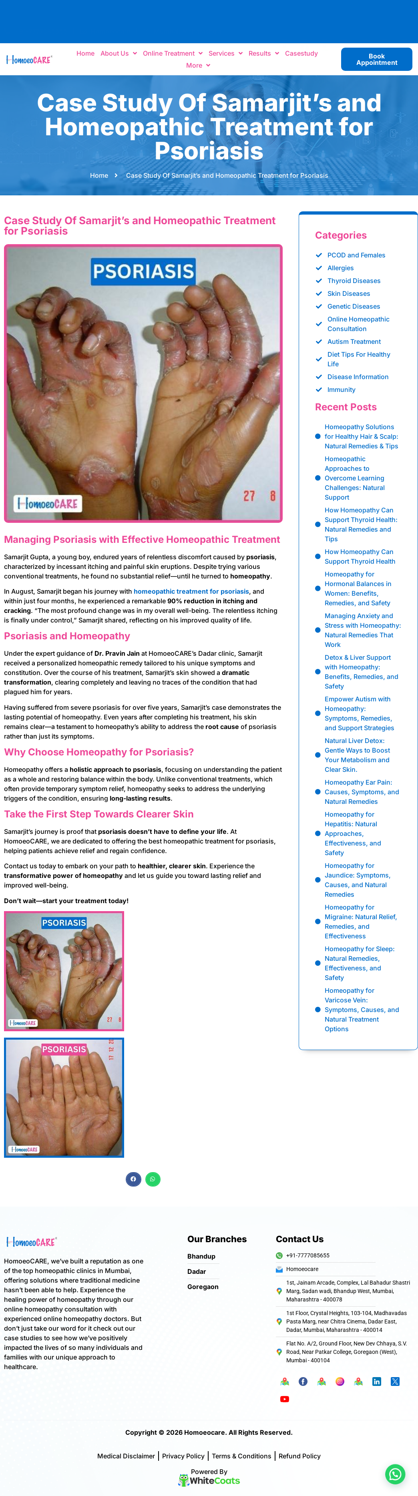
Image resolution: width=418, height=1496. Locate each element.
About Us (118, 54)
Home (85, 54)
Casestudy (301, 54)
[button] (133, 1202)
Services (226, 54)
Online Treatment (173, 54)
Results (264, 54)
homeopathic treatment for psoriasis (191, 1069)
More (198, 66)
